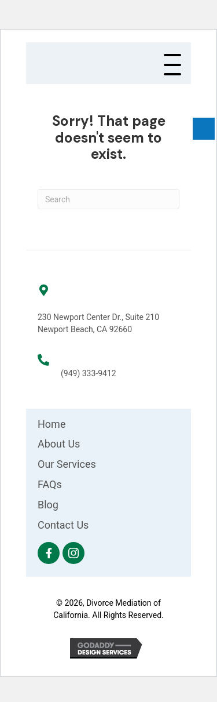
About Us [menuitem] (59, 444)
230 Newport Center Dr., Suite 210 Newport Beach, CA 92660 (98, 323)
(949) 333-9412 (88, 373)
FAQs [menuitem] (50, 484)
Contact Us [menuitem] (63, 525)
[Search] (108, 199)
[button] (172, 65)
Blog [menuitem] (48, 505)
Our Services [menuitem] (67, 464)
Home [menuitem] (51, 424)
